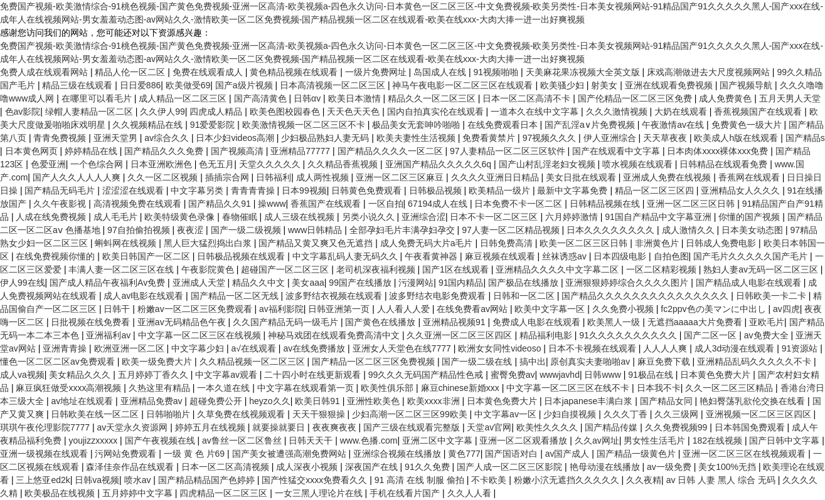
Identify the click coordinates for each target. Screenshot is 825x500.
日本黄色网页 (32, 151)
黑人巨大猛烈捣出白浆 (209, 243)
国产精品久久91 (220, 204)
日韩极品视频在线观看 (242, 256)
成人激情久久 (689, 230)
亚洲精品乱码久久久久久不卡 (755, 362)
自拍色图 (671, 256)
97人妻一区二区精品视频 (512, 230)
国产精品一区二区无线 (236, 296)
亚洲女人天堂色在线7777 (403, 348)
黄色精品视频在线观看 (295, 72)
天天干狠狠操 (320, 414)
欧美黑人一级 (614, 322)
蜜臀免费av (513, 375)
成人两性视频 (323, 177)
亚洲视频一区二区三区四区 (760, 414)
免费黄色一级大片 (747, 125)
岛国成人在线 (441, 72)
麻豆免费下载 (665, 362)
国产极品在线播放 (524, 283)
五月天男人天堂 (790, 98)
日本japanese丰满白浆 (589, 401)
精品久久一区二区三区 (433, 98)
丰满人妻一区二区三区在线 (122, 269)
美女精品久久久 (81, 375)
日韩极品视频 (436, 190)
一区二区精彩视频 (662, 269)
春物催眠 (241, 217)
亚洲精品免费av (152, 401)
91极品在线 (651, 375)
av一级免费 (670, 467)
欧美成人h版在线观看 (737, 138)
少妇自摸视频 (571, 414)
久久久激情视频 (618, 112)
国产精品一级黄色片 (637, 454)
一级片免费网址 (377, 72)
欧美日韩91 (318, 401)
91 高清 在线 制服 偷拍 (421, 480)
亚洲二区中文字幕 (438, 440)
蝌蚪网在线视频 (127, 243)
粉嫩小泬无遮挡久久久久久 (568, 480)
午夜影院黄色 (209, 269)
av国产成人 (568, 454)
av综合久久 (167, 138)
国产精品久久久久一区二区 (391, 151)
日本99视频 (304, 190)
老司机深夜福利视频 (377, 269)
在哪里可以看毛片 (97, 98)
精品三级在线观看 (78, 85)
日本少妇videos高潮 (236, 138)
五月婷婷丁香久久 (154, 375)
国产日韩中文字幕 (785, 440)
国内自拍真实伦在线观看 (436, 112)
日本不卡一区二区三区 (495, 217)
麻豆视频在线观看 (501, 256)
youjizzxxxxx (94, 440)
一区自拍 (385, 204)
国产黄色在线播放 (381, 322)
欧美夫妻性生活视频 (417, 138)
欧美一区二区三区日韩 (585, 243)
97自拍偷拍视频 (139, 230)
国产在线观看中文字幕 (617, 151)
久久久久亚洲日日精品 (496, 177)
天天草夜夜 (666, 138)
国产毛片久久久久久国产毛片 (751, 256)
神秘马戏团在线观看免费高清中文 (335, 335)
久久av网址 (597, 440)
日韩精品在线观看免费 (724, 164)
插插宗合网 (228, 177)
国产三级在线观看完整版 (412, 427)
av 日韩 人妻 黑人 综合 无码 (722, 480)
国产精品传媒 (612, 427)
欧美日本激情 (355, 98)
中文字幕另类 (198, 190)
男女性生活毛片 (656, 440)
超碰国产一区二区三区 (286, 269)
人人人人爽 (666, 348)
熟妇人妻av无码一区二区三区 (762, 269)
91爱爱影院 (213, 125)
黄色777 (464, 454)
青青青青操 (254, 190)
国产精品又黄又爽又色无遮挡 (316, 243)
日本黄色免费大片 (716, 375)
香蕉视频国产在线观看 (759, 112)
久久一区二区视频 (163, 177)
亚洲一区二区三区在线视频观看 (745, 454)
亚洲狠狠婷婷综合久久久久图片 (628, 283)
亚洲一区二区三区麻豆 (401, 177)
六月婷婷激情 (572, 217)
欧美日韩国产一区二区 (147, 256)
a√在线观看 (254, 348)
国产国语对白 (512, 454)
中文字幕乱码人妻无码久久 (346, 256)
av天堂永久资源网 (134, 427)
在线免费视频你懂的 (56, 256)
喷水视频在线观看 (638, 164)
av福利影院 (281, 309)
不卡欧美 (490, 480)
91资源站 (801, 348)
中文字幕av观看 (227, 375)
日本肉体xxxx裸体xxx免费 (718, 151)
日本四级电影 (621, 256)
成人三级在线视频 (300, 217)
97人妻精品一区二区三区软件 (508, 151)
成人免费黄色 (726, 98)
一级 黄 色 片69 (195, 454)
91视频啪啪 (497, 72)
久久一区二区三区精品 (730, 388)
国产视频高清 (238, 151)
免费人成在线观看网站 (45, 72)
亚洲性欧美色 (374, 401)
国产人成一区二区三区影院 (511, 467)
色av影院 (23, 112)
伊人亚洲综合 (611, 138)
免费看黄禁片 (490, 138)
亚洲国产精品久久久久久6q (439, 164)
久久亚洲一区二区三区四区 (460, 335)
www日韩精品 (316, 230)
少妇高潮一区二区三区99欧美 (410, 414)
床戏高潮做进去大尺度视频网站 (709, 72)
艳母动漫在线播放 (606, 467)
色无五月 (216, 164)
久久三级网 (677, 414)
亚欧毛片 (766, 322)
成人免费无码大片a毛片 (428, 243)
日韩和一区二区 (525, 296)
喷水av (139, 480)
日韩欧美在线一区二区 (96, 414)
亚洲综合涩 (423, 217)
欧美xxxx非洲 (434, 401)
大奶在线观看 (682, 112)
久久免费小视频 (624, 309)
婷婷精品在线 (92, 151)
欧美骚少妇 (563, 85)
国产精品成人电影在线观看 (750, 283)
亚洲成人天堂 (200, 283)
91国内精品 (461, 283)
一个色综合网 (97, 164)
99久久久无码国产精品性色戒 (427, 375)
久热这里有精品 (161, 388)
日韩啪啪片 (169, 414)
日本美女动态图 (753, 230)
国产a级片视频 (245, 85)
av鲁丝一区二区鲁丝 (243, 440)
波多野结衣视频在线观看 (335, 296)
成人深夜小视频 (308, 467)
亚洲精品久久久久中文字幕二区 (558, 269)
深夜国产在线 (372, 467)
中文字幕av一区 (506, 414)
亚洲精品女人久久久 (741, 190)
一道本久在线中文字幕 (536, 112)
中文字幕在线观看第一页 (306, 388)
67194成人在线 (439, 204)
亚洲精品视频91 (455, 322)
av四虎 (786, 309)
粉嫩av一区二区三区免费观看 (196, 309)
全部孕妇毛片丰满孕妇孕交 (403, 230)
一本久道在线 (224, 388)
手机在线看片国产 (406, 493)
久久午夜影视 (60, 204)
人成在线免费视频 (52, 217)
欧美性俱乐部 (388, 388)
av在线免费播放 (315, 348)
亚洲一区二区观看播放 (524, 440)
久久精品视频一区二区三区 (253, 362)
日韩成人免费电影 (722, 243)
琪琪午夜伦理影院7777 (46, 427)
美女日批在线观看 (582, 177)
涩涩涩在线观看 (134, 190)
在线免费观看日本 (503, 125)
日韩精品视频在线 (606, 204)
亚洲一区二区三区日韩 (692, 204)
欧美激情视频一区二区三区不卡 (305, 125)
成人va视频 (22, 375)
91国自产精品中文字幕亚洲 (659, 217)
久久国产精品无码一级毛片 (287, 322)
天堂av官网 (489, 427)
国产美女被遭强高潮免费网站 (290, 454)
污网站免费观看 (127, 454)
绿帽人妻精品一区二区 (90, 112)
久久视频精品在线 (148, 125)
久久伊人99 (162, 112)
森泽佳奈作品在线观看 (131, 467)
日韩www (603, 375)
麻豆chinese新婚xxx (461, 388)
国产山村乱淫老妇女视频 (548, 164)
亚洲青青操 (66, 348)
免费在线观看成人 (209, 72)
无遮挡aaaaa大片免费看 (696, 322)
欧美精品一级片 (501, 190)
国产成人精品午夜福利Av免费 (109, 283)
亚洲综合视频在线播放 (398, 454)
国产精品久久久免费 (165, 151)
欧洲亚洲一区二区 (130, 348)
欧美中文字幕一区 (550, 309)
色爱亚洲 (48, 164)
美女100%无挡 (728, 467)
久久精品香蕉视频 (343, 164)
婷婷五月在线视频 (211, 427)
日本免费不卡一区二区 (519, 204)
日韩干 (118, 309)
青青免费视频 (60, 138)
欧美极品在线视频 (60, 493)
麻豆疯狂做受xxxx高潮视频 (70, 388)
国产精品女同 (667, 401)
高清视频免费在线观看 (138, 204)
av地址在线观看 (83, 401)
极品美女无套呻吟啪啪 (417, 125)
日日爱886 (140, 85)
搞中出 (532, 362)
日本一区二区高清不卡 (527, 98)
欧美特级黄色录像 (180, 217)
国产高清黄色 (261, 98)
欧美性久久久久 (548, 427)
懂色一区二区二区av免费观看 (58, 362)
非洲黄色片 (658, 243)
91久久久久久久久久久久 (629, 335)
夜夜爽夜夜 (335, 427)
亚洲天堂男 (116, 138)
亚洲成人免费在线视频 (668, 177)
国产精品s (805, 138)
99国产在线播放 (361, 283)
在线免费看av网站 (473, 309)
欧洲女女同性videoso (500, 348)
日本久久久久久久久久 (612, 230)
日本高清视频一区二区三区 (334, 85)
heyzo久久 (269, 401)
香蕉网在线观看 (750, 177)
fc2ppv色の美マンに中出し (714, 309)
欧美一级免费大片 (158, 362)
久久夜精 (643, 480)
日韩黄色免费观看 (367, 190)
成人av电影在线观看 (145, 296)
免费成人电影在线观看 (537, 322)
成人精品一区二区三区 (184, 98)
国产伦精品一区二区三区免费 (636, 98)
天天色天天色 (354, 112)
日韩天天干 (312, 440)
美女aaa (308, 283)
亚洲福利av (109, 335)
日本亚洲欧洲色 (162, 164)
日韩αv (308, 98)
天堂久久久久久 (271, 164)
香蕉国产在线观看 (326, 204)
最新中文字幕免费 (573, 190)
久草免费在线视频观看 (242, 414)
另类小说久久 (369, 217)
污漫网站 (416, 283)
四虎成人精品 (217, 112)
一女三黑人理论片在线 (320, 493)
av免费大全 (767, 335)
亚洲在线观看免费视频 (670, 85)
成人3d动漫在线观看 (736, 348)
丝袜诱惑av (565, 256)
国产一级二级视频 (247, 230)
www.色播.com (369, 440)
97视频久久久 (550, 138)
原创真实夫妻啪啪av (591, 362)
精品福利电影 (547, 335)
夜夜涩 (191, 230)
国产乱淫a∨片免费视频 (591, 125)
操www (271, 204)
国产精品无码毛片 (60, 190)
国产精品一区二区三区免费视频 (374, 362)
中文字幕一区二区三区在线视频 (200, 335)
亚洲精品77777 (301, 151)
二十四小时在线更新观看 (313, 375)
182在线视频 (719, 440)
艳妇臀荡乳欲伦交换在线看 (753, 401)
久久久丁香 (627, 414)
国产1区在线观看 (456, 269)
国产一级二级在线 (478, 362)
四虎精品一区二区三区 (224, 493)
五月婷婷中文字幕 (138, 493)
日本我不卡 (659, 388)
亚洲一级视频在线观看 (45, 454)
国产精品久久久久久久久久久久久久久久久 (646, 296)
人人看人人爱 (404, 309)
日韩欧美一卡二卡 (772, 296)
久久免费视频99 (677, 427)
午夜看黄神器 (432, 256)
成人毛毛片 (116, 217)
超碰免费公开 (217, 401)
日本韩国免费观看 (751, 427)
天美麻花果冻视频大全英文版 (584, 72)
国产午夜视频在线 (161, 440)
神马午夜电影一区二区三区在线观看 (463, 85)
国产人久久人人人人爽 (78, 177)
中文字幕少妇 (198, 348)
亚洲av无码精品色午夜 (182, 322)
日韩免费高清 (507, 243)
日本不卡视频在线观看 (593, 348)
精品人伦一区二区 (131, 72)
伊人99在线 (22, 283)
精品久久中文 (259, 283)
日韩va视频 (97, 480)
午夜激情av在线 (674, 125)
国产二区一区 (711, 335)
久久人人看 (470, 493)
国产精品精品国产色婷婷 (207, 480)
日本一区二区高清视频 (226, 467)
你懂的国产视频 (750, 217)
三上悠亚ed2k (43, 480)
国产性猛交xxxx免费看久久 (316, 480)
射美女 (605, 85)
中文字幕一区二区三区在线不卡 (569, 388)
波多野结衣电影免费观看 (438, 296)
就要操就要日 (279, 427)
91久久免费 (428, 467)
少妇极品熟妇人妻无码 (326, 138)
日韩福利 (273, 177)
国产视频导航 (747, 85)
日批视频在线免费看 (91, 322)
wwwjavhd (560, 375)
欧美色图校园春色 (286, 112)
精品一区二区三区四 (655, 190)
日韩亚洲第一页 (340, 309)
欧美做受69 (188, 85)
